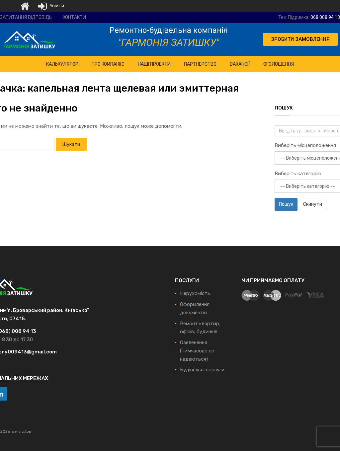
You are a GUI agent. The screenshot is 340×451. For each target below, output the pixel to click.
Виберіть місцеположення (305, 145)
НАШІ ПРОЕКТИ (154, 64)
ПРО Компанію (108, 64)
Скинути (312, 204)
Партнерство (200, 64)
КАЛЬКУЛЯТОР (62, 64)
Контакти (74, 17)
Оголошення (278, 64)
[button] (300, 39)
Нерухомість (195, 293)
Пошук (286, 204)
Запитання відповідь (26, 17)
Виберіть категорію (298, 174)
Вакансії (240, 64)
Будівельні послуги (202, 370)
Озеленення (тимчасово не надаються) (197, 350)
